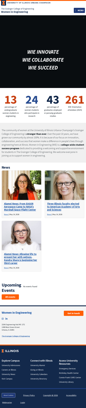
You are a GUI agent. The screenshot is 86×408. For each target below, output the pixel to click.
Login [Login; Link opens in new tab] (22, 402)
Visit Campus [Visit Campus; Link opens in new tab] (7, 378)
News (6, 214)
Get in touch (74, 313)
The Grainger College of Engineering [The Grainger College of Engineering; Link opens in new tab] (17, 8)
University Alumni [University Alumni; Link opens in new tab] (37, 365)
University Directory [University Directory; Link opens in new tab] (38, 378)
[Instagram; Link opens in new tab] (3, 318)
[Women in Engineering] (14, 12)
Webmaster (7, 402)
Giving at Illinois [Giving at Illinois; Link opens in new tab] (37, 369)
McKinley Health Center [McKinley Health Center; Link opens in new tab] (69, 373)
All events (10, 297)
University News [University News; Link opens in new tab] (8, 374)
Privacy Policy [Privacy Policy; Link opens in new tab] (29, 395)
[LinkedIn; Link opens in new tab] (6, 318)
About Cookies (8, 395)
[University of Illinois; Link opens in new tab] (10, 350)
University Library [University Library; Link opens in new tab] (66, 382)
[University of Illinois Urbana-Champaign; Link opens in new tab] (26, 3)
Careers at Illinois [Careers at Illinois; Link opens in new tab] (9, 369)
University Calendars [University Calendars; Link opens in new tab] (38, 374)
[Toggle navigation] (79, 10)
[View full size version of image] (83, 17)
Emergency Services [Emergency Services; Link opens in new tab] (67, 368)
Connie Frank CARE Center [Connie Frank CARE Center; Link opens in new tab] (70, 377)
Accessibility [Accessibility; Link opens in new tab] (71, 395)
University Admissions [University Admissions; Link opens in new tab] (11, 365)
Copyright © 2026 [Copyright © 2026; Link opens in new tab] (50, 395)
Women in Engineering (17, 313)
